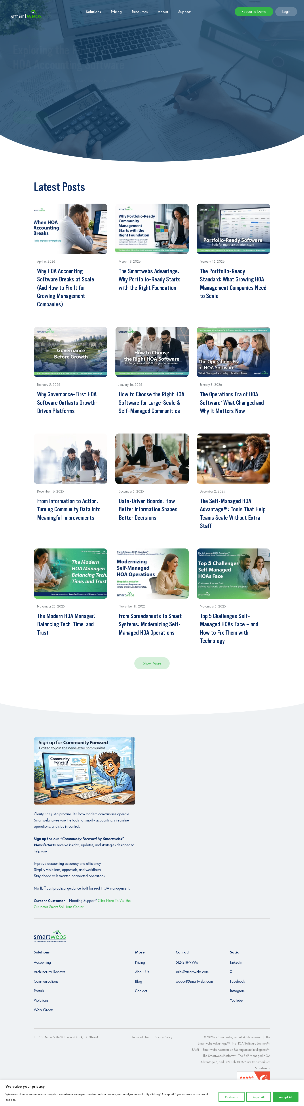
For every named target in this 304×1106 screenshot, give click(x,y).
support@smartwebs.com (194, 981)
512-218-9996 (187, 962)
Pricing (140, 962)
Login (286, 11)
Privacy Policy (163, 1037)
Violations (41, 1000)
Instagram (237, 990)
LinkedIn (236, 962)
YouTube (236, 1000)
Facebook (237, 981)
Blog (138, 981)
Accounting (42, 962)
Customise (231, 1097)
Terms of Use (140, 1037)
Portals (39, 990)
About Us (142, 971)
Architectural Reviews (49, 971)
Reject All (258, 1097)
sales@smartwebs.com (192, 971)
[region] (152, 1093)
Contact (141, 990)
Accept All (285, 1097)
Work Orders (43, 1009)
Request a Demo (253, 11)
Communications (46, 981)
